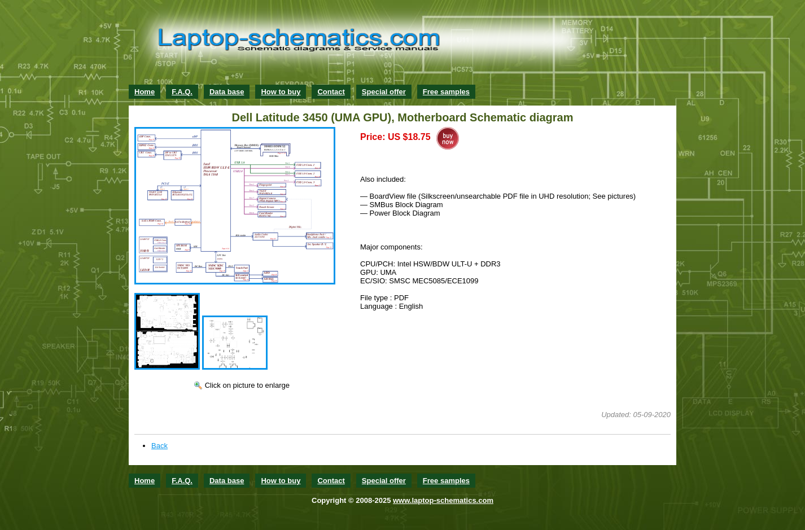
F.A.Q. (182, 91)
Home (144, 91)
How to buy (280, 91)
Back (159, 445)
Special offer (384, 91)
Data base (226, 91)
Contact (330, 91)
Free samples (446, 91)
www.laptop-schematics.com (443, 500)
